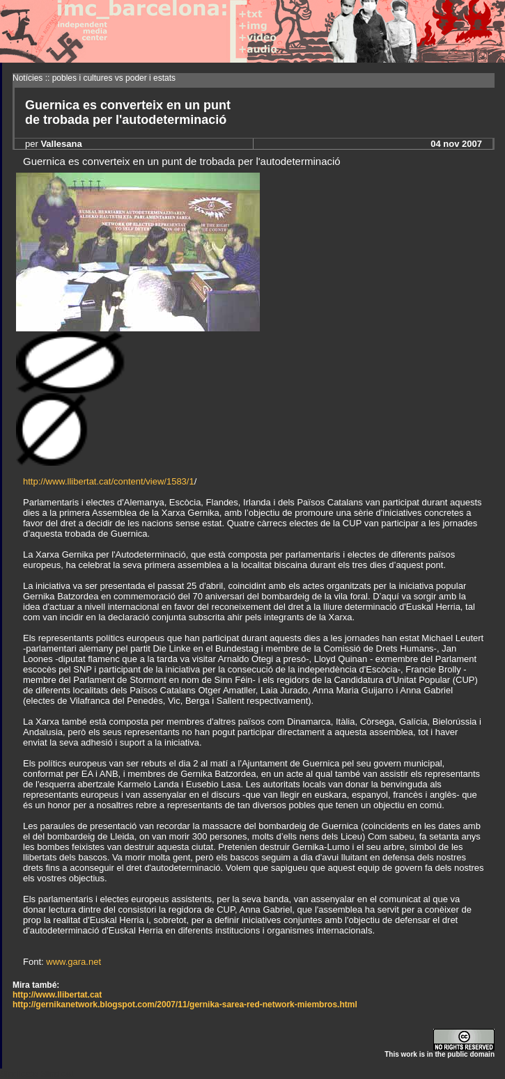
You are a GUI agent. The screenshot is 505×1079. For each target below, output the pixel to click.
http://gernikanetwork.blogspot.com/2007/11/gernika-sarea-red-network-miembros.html (185, 1004)
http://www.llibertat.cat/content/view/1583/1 (108, 481)
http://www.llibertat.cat (57, 995)
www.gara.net (73, 961)
